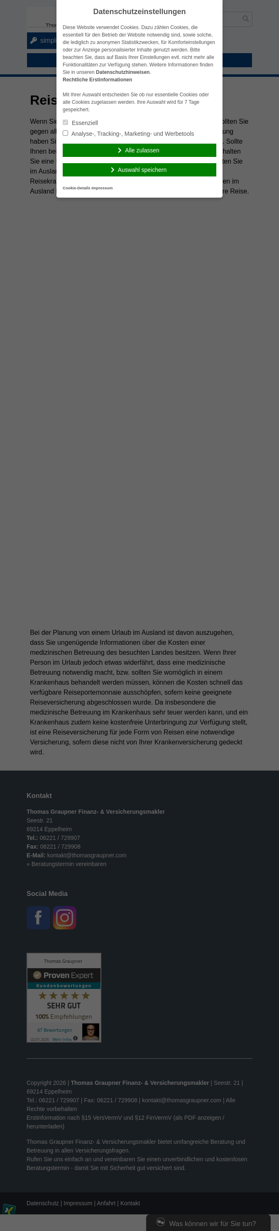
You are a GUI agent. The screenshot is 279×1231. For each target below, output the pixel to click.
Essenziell (80, 123)
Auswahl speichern (142, 169)
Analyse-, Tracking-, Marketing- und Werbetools (128, 133)
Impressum (102, 188)
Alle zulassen (142, 150)
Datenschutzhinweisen (122, 72)
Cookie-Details (77, 188)
